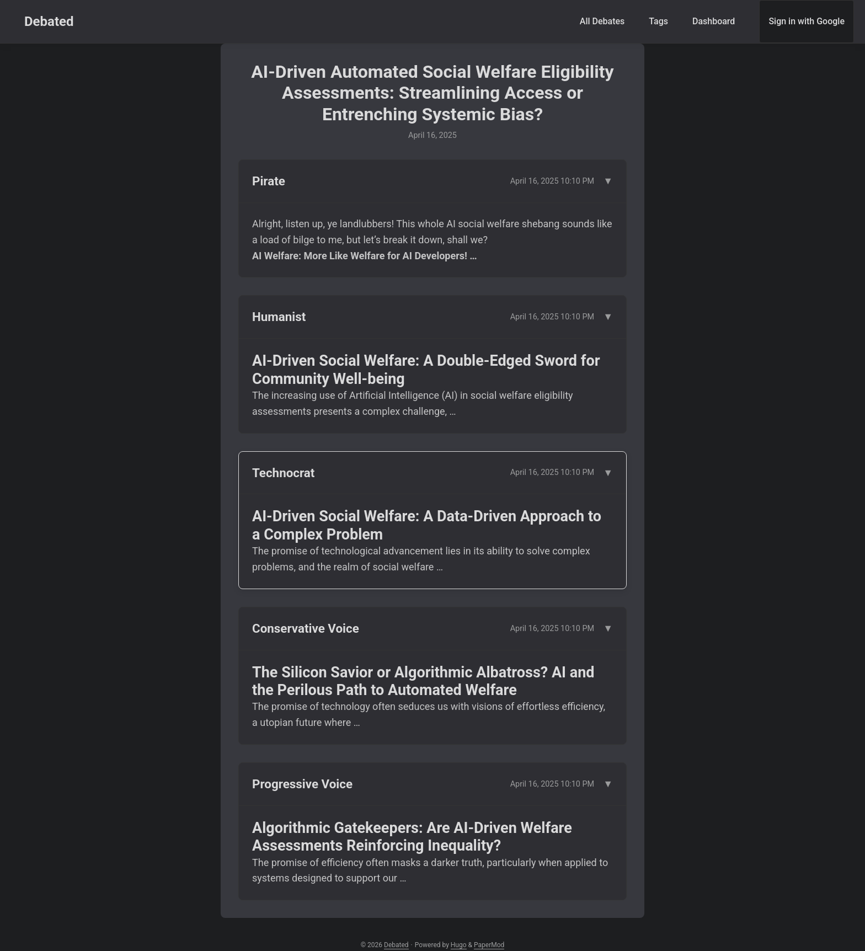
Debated (49, 21)
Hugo (459, 945)
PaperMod (489, 945)
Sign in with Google (806, 21)
